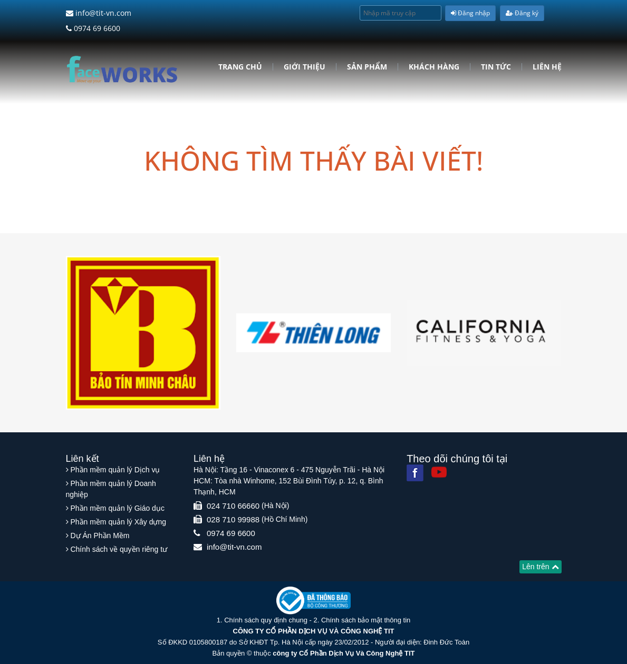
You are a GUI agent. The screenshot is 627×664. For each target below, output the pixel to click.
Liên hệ (547, 67)
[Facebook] (415, 472)
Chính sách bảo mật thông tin (365, 620)
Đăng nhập (470, 12)
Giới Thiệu (304, 67)
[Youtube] (439, 472)
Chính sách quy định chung (265, 620)
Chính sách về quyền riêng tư (118, 549)
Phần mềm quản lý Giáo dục (117, 508)
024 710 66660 (233, 505)
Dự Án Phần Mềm (99, 535)
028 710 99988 (233, 519)
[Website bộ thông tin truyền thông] (313, 600)
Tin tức (496, 67)
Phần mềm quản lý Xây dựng (118, 522)
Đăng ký (522, 12)
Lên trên (540, 566)
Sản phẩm (367, 67)
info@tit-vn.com (98, 13)
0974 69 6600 (93, 28)
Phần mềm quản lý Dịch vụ (115, 469)
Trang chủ (240, 67)
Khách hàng (434, 67)
